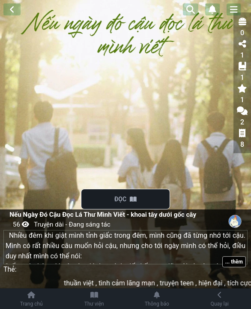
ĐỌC (125, 199)
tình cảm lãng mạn (131, 283)
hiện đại (215, 283)
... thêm (234, 262)
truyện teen (181, 283)
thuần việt (83, 283)
